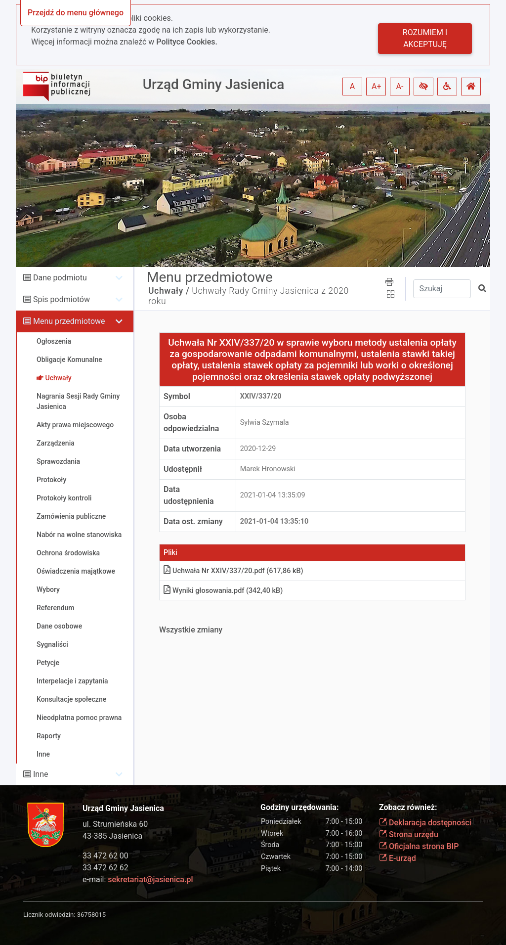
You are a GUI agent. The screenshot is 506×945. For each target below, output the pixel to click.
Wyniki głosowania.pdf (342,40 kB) (223, 590)
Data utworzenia (192, 448)
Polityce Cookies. (186, 41)
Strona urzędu (408, 834)
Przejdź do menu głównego (76, 12)
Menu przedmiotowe (69, 321)
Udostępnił (183, 469)
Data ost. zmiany (193, 521)
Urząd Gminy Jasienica (214, 84)
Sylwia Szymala (264, 422)
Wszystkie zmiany (190, 629)
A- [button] (400, 86)
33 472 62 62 (105, 867)
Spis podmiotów (61, 299)
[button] (423, 86)
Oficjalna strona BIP (419, 846)
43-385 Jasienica (112, 836)
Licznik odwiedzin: (49, 914)
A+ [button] (376, 86)
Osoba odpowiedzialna (191, 422)
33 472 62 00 (105, 855)
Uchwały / (168, 291)
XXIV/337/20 (261, 396)
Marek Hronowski (267, 469)
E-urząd (397, 858)
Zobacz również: (408, 807)
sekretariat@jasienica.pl (150, 879)
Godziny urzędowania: (299, 807)
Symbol (177, 396)
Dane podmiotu (60, 277)
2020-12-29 (258, 449)
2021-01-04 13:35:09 (272, 495)
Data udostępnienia (189, 495)
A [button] (352, 86)
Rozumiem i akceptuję (425, 38)
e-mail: (138, 879)
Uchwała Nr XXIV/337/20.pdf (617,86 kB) (233, 571)
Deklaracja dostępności (425, 822)
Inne (40, 774)
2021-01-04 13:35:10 (274, 521)
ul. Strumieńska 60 (115, 824)
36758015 (91, 914)
